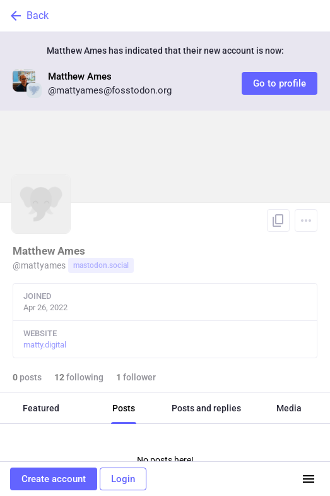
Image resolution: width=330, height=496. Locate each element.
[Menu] (306, 220)
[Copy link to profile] (278, 220)
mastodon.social (101, 265)
